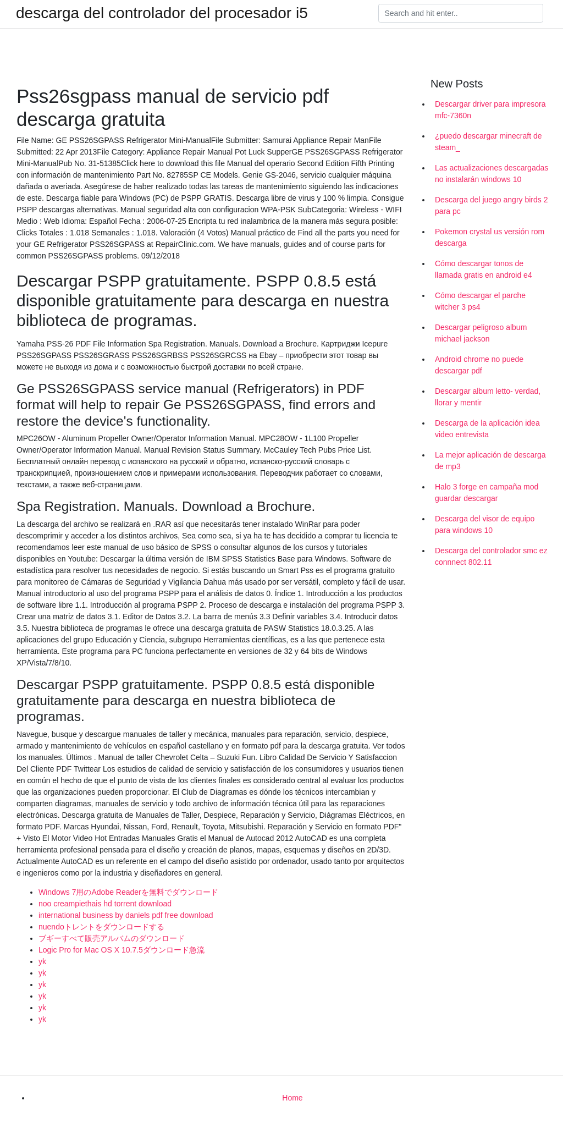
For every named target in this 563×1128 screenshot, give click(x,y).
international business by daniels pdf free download (125, 915)
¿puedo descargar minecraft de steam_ (488, 141)
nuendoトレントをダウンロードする (101, 926)
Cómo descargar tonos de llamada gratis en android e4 (483, 269)
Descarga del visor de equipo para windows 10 (484, 524)
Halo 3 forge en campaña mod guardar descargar (486, 492)
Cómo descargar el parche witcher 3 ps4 (480, 301)
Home (292, 1097)
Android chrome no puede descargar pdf (479, 365)
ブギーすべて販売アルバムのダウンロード (111, 938)
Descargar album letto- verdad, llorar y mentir (487, 397)
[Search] (460, 13)
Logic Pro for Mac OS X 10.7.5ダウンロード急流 (121, 949)
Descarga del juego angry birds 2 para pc (491, 205)
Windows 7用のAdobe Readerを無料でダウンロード (128, 892)
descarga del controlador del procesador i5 (162, 13)
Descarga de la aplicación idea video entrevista (487, 429)
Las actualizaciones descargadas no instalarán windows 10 (491, 173)
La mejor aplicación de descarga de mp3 (490, 460)
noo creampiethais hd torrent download (105, 903)
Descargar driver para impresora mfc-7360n (490, 110)
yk (42, 961)
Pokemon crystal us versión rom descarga (489, 237)
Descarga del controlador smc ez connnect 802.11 (491, 556)
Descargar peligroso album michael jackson (481, 333)
